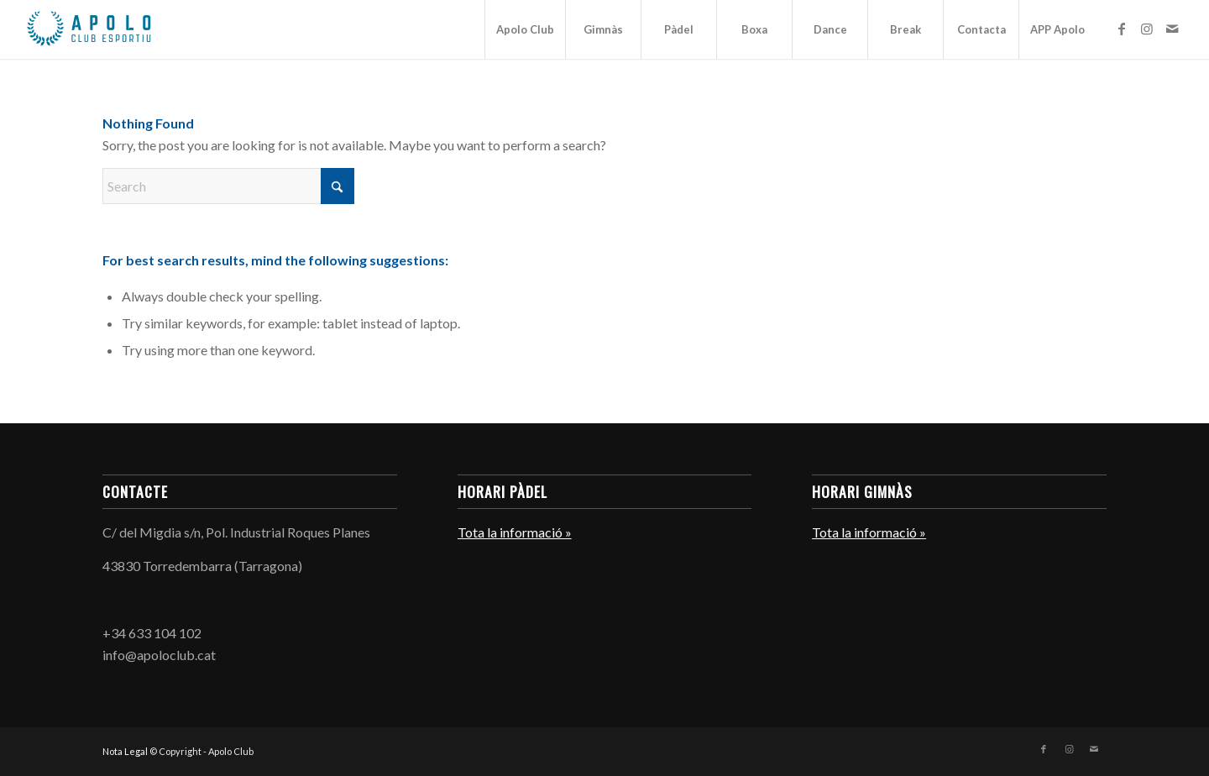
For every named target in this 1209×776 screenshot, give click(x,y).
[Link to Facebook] (1121, 28)
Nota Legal (125, 751)
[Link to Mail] (1172, 28)
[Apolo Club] (88, 29)
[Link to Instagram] (1146, 28)
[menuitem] (524, 29)
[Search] (228, 186)
